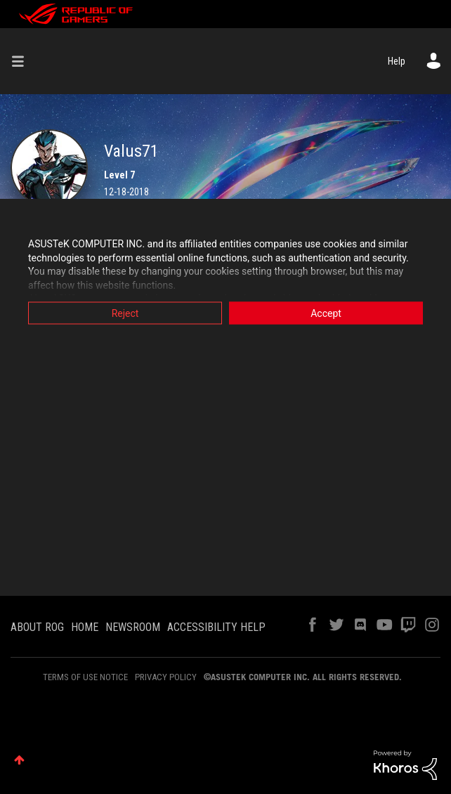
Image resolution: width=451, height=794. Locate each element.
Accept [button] (326, 313)
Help (396, 61)
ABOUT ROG (37, 627)
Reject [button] (125, 313)
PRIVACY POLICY (166, 677)
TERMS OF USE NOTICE (85, 677)
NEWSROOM (132, 627)
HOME (84, 627)
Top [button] (19, 759)
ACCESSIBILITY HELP (216, 627)
